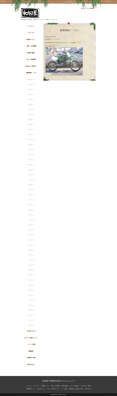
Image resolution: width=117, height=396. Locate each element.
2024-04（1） (31, 109)
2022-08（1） (31, 124)
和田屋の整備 (30, 53)
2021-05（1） (31, 134)
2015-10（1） (31, 305)
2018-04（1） (31, 189)
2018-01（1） (31, 194)
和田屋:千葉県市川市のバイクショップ (58, 381)
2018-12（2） (31, 169)
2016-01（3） (31, 295)
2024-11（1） (31, 99)
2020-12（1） (31, 139)
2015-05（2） (31, 325)
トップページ (30, 26)
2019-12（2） (31, 154)
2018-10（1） (31, 174)
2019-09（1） (31, 159)
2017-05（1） (31, 224)
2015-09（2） (31, 310)
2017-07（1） (31, 219)
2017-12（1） (31, 199)
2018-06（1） (31, 184)
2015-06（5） (31, 320)
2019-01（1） (31, 164)
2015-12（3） (31, 300)
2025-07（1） (31, 89)
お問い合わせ (30, 364)
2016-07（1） (31, 270)
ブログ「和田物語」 (31, 59)
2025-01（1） (31, 94)
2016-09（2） (31, 259)
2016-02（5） (31, 290)
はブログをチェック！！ (55, 45)
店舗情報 (30, 351)
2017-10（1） (31, 204)
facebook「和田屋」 (31, 66)
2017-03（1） (31, 234)
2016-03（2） (31, 285)
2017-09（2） (31, 209)
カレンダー (31, 32)
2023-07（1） (31, 114)
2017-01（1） (31, 244)
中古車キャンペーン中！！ (53, 39)
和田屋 (55, 394)
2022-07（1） (31, 129)
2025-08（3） (31, 84)
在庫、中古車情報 (31, 46)
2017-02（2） (31, 239)
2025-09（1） (31, 79)
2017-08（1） (31, 214)
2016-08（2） (31, 264)
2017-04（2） (31, 229)
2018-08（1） (31, 179)
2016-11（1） (31, 249)
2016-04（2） (31, 280)
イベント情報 (31, 344)
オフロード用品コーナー (31, 337)
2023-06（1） (31, 119)
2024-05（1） (31, 104)
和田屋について (30, 39)
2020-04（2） (31, 144)
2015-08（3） (31, 315)
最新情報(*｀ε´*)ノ (31, 72)
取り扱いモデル (31, 331)
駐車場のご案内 (31, 357)
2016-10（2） (31, 254)
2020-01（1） (31, 149)
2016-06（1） (31, 275)
